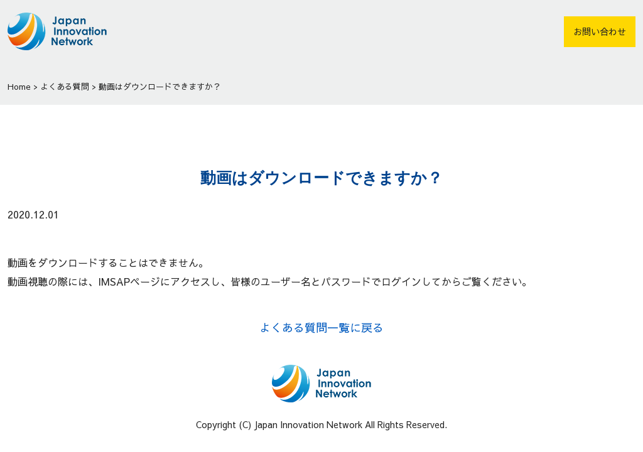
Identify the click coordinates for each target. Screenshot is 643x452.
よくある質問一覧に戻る (321, 327)
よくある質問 (64, 86)
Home (19, 86)
